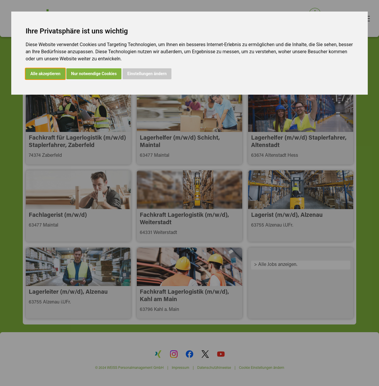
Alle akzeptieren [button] (45, 73)
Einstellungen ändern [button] (147, 73)
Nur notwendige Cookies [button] (94, 73)
